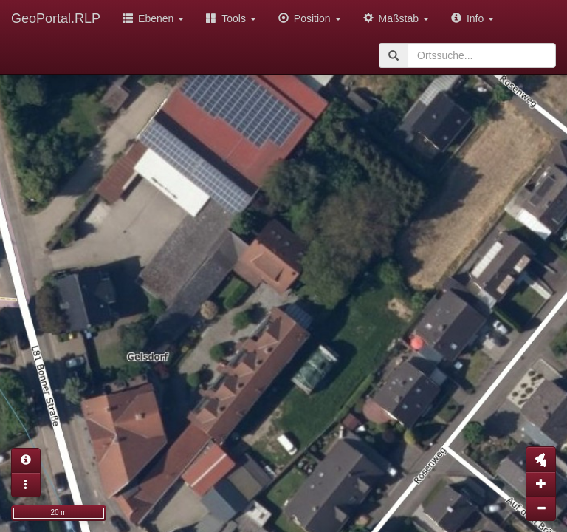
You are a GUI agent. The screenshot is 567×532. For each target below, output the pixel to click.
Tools (231, 18)
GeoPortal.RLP (55, 18)
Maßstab (396, 18)
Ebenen (153, 18)
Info (472, 18)
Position (309, 18)
